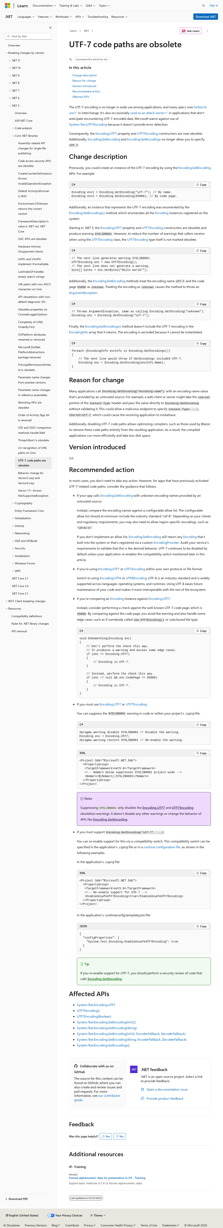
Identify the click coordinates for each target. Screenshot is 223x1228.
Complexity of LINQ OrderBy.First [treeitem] (30, 324)
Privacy (88, 1225)
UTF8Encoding (136, 578)
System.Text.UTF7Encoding (88, 124)
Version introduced (84, 86)
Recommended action (86, 91)
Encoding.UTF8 (110, 578)
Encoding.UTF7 (106, 133)
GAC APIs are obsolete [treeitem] (32, 239)
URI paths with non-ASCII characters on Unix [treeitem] (34, 286)
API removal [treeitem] (19, 631)
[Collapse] (50, 27)
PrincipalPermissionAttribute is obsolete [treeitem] (34, 367)
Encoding (161, 213)
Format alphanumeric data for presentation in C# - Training (107, 1178)
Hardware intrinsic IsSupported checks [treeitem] (30, 249)
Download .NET (206, 17)
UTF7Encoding (147, 133)
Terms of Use (149, 1225)
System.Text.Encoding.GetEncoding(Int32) (106, 1022)
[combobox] (28, 36)
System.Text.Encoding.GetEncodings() (103, 1045)
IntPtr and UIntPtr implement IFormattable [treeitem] (33, 261)
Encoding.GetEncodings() (87, 213)
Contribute (72, 1225)
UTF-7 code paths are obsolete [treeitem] (32, 462)
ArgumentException (83, 292)
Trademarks (169, 1225)
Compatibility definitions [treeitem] (27, 616)
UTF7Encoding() (88, 1010)
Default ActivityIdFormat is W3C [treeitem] (33, 193)
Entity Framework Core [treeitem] (29, 511)
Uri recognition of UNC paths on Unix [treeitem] (32, 450)
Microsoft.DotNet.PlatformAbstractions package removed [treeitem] (31, 352)
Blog (54, 1225)
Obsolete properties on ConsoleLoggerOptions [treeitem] (32, 311)
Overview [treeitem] (14, 45)
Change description (84, 75)
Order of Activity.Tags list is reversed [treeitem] (33, 417)
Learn (73, 31)
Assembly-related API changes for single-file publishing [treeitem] (32, 148)
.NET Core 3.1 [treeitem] (20, 578)
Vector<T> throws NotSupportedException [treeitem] (33, 493)
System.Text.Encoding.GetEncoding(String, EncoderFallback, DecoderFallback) (132, 1039)
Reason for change (84, 81)
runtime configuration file (162, 847)
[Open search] (204, 5)
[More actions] (207, 31)
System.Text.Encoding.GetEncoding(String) (107, 1028)
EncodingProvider (166, 542)
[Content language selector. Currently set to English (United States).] (22, 1215)
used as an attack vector (147, 113)
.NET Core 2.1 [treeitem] (20, 593)
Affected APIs (80, 97)
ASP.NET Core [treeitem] (23, 121)
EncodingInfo (78, 332)
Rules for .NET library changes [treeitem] (30, 623)
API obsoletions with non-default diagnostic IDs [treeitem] (34, 299)
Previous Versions (36, 1225)
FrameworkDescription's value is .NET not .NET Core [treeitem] (33, 226)
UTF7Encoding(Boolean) (94, 1016)
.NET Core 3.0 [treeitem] (20, 586)
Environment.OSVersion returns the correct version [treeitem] (33, 209)
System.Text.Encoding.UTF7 (96, 1005)
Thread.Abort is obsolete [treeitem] (33, 440)
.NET (86, 31)
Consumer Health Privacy (117, 1225)
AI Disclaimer (11, 1225)
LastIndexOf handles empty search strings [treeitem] (31, 274)
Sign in (213, 5)
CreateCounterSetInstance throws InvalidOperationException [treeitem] (35, 178)
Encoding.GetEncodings (144, 139)
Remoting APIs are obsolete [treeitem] (29, 404)
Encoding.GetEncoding (104, 139)
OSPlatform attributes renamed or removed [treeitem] (32, 337)
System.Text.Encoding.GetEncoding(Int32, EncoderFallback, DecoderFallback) (131, 1033)
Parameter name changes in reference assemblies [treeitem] (34, 392)
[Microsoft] (7, 5)
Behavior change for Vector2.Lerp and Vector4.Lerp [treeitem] (30, 478)
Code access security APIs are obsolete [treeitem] (34, 163)
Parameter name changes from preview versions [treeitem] (34, 379)
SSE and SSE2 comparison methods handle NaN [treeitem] (34, 430)
